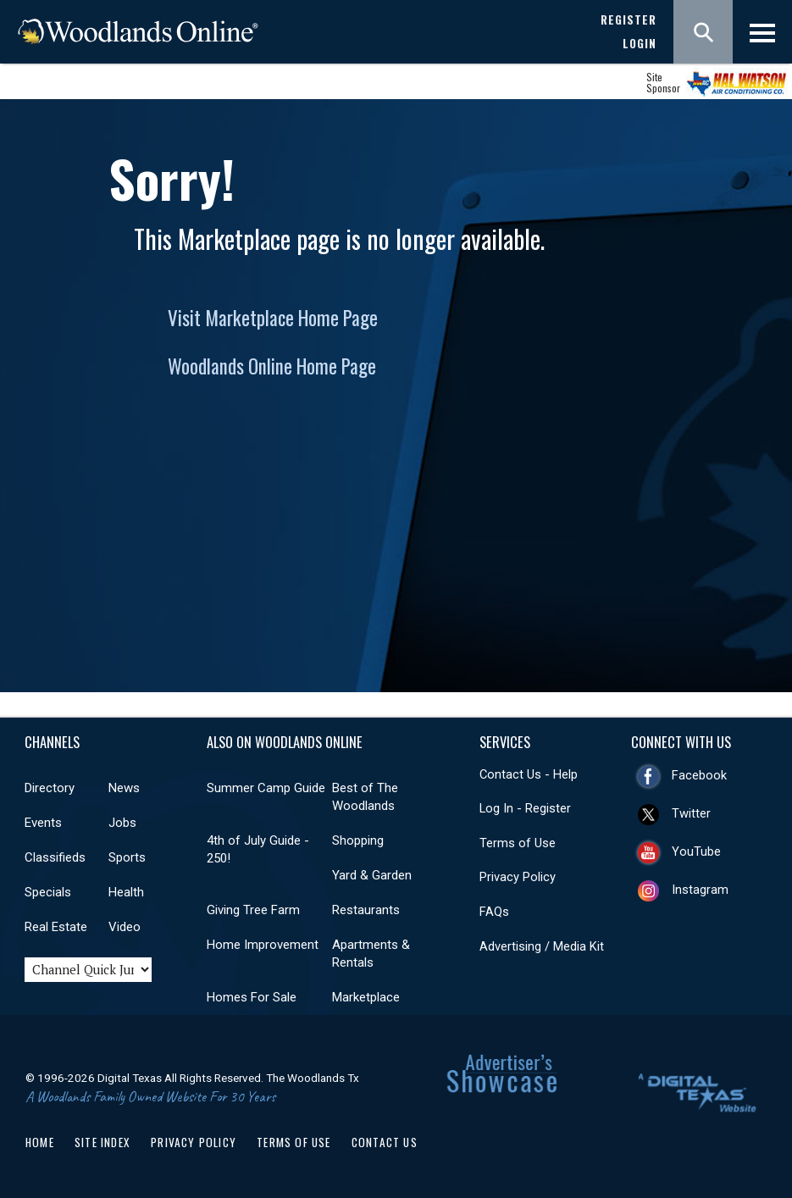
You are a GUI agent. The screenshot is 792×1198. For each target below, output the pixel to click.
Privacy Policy (517, 877)
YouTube (696, 851)
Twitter (691, 813)
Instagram (700, 889)
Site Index (102, 1142)
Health (126, 892)
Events (43, 822)
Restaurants (366, 910)
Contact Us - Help (528, 774)
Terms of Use (517, 843)
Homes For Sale (251, 997)
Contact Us (385, 1142)
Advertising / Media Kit (541, 946)
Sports (127, 857)
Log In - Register (525, 808)
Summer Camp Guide (266, 788)
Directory (50, 788)
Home (39, 1142)
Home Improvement (262, 944)
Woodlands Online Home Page (272, 366)
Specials (48, 892)
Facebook (699, 775)
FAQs (494, 911)
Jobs (122, 822)
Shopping (358, 840)
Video (124, 927)
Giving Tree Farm (253, 910)
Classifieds (55, 857)
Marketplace (366, 997)
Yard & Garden (372, 875)
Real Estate (56, 927)
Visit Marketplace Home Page (273, 317)
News (124, 788)
